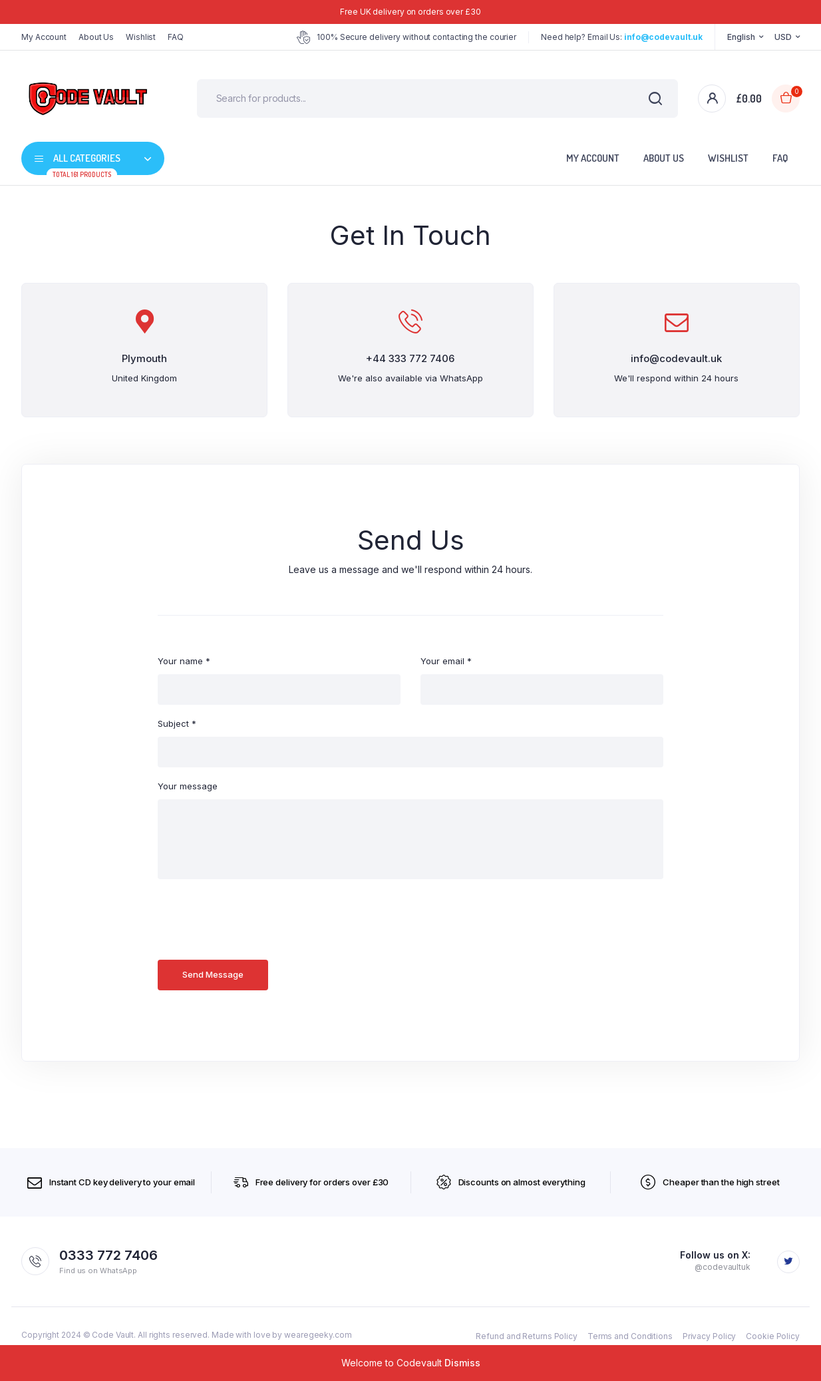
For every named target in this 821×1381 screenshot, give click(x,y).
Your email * (446, 661)
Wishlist (141, 37)
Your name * (184, 661)
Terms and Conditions (630, 1336)
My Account (44, 37)
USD (783, 37)
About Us (96, 37)
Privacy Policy (710, 1336)
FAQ (176, 37)
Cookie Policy (773, 1336)
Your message (188, 786)
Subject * (177, 723)
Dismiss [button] (462, 1362)
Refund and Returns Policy (526, 1336)
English (740, 37)
